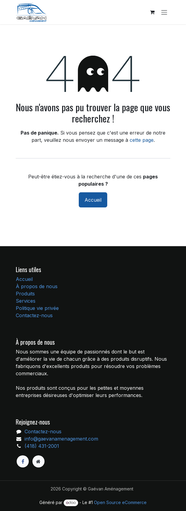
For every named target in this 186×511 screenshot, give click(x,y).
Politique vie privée (37, 308)
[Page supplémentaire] (38, 461)
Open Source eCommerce (120, 502)
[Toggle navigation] (164, 12)
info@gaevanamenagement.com (61, 439)
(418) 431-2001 (42, 446)
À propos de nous (37, 286)
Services (25, 301)
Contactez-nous (34, 315)
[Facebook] (23, 461)
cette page (142, 140)
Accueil (93, 200)
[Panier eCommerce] (152, 12)
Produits (25, 294)
